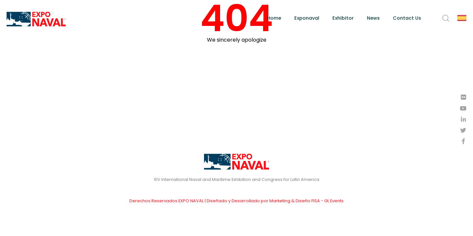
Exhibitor (343, 18)
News (373, 18)
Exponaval (306, 18)
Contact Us (407, 18)
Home (274, 18)
